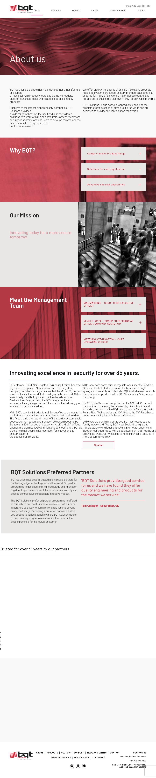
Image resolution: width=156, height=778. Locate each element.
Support (95, 10)
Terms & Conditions (61, 758)
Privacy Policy (81, 758)
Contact (141, 10)
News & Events (118, 10)
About (37, 10)
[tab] (113, 153)
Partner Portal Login (133, 6)
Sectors (76, 10)
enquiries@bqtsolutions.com (133, 757)
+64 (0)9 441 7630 (138, 761)
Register (146, 6)
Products (56, 10)
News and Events (96, 753)
